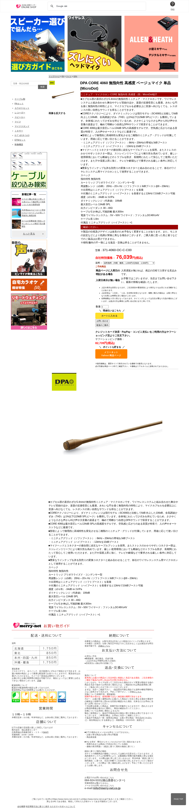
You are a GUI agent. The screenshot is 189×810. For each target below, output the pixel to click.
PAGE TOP (178, 799)
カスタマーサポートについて (62, 806)
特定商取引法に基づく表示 (37, 806)
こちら (138, 692)
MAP (46, 732)
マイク (68, 76)
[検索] (96, 6)
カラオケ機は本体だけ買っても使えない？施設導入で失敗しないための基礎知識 (33, 202)
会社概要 (21, 806)
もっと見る (29, 233)
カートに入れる (109, 316)
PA (63, 76)
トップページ (54, 76)
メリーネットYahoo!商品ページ (111, 354)
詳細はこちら (104, 646)
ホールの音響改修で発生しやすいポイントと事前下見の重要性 (33, 223)
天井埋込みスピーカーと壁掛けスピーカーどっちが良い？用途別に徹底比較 (33, 213)
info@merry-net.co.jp (107, 788)
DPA (75, 76)
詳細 (39, 680)
